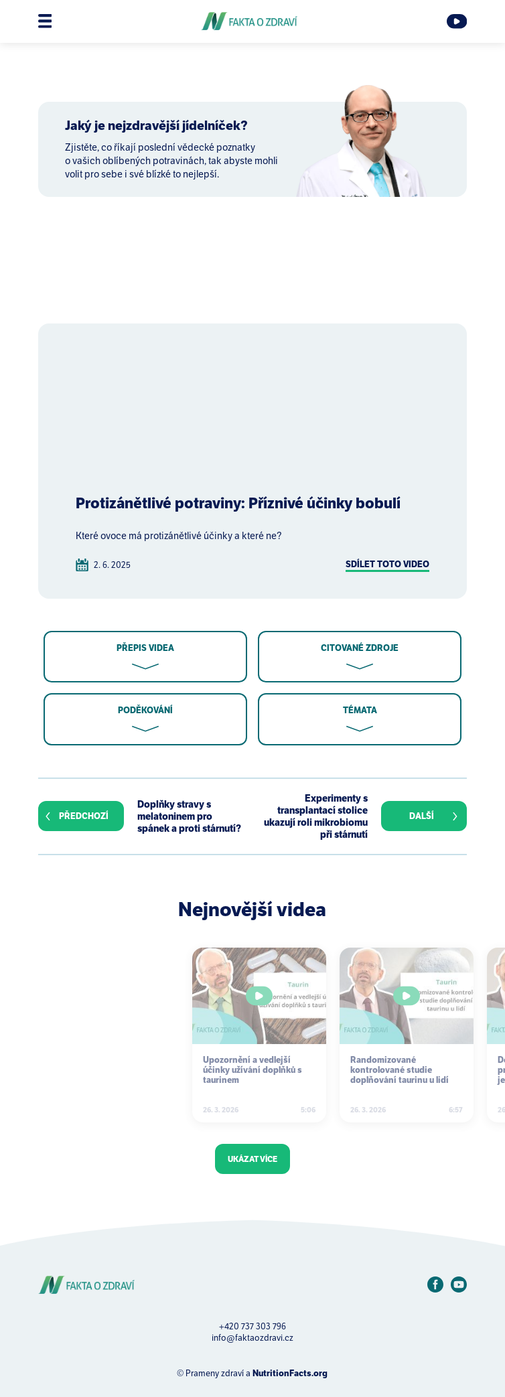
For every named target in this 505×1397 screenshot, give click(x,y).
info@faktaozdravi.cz (252, 1337)
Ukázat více (252, 1159)
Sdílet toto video (387, 564)
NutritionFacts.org (290, 1373)
